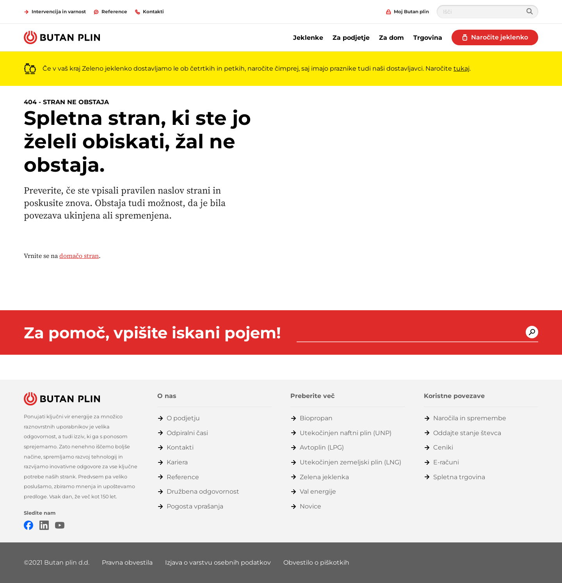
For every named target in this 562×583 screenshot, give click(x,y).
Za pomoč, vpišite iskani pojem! (152, 332)
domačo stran (79, 255)
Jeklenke (308, 37)
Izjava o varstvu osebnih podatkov (218, 562)
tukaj (462, 68)
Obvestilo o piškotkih (316, 562)
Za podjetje (351, 37)
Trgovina (427, 37)
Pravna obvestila (127, 562)
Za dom (391, 37)
